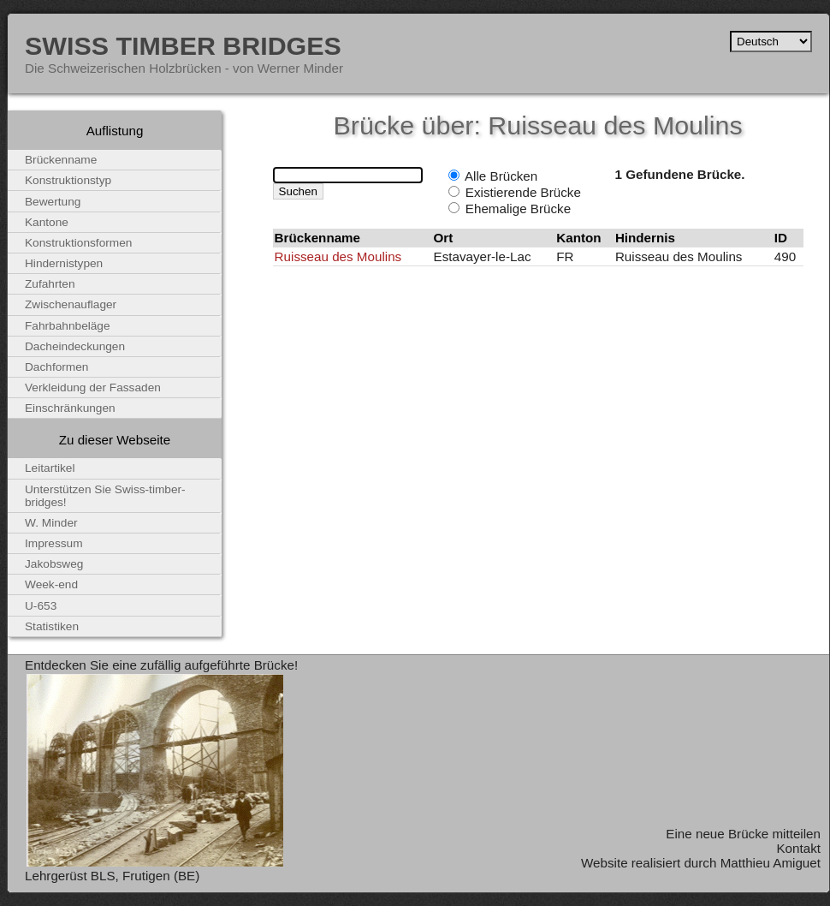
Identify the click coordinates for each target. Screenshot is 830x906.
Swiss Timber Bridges (183, 45)
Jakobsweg (54, 563)
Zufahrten (50, 283)
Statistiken (52, 626)
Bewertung (52, 201)
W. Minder (51, 522)
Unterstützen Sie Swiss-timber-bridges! (105, 496)
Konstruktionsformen (78, 242)
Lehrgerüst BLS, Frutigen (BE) (112, 875)
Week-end (51, 584)
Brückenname (61, 159)
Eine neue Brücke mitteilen (743, 833)
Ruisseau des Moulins (338, 256)
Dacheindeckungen (75, 346)
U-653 (40, 605)
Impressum (54, 543)
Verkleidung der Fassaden (93, 387)
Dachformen (56, 367)
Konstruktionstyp (68, 180)
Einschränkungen (70, 408)
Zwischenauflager (70, 304)
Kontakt (798, 848)
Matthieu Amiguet (770, 862)
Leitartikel (50, 468)
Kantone (46, 222)
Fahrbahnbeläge (67, 325)
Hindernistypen (64, 263)
